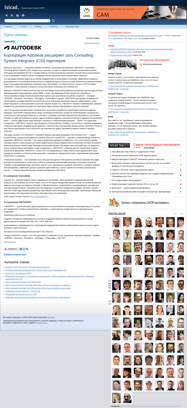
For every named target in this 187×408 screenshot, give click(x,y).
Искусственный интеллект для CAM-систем (23, 282)
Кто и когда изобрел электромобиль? (127, 180)
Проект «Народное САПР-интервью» (145, 202)
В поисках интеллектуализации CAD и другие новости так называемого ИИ (35, 270)
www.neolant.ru (10, 242)
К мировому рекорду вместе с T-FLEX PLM (22, 291)
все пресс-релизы (92, 38)
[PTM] (110, 117)
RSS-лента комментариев (152, 64)
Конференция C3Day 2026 (121, 55)
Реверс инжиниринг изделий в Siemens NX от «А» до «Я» (135, 184)
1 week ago (124, 135)
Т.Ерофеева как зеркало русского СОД (21, 294)
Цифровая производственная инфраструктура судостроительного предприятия (37, 297)
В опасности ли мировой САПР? (18, 273)
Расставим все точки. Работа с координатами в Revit (133, 152)
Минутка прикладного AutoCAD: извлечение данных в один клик (138, 159)
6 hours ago (124, 89)
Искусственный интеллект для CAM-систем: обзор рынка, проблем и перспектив (38, 288)
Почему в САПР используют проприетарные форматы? (27, 267)
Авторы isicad (116, 213)
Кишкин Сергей (114, 74)
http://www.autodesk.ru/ (39, 197)
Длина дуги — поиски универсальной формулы (131, 188)
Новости (8, 26)
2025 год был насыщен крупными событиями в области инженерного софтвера (37, 285)
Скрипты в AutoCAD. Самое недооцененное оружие (133, 170)
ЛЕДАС (50, 317)
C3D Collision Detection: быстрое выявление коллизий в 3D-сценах (135, 36)
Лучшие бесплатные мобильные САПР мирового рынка (134, 156)
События (53, 26)
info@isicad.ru (41, 323)
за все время (149, 148)
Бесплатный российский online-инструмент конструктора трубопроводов (141, 192)
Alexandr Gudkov (115, 94)
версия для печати (91, 43)
